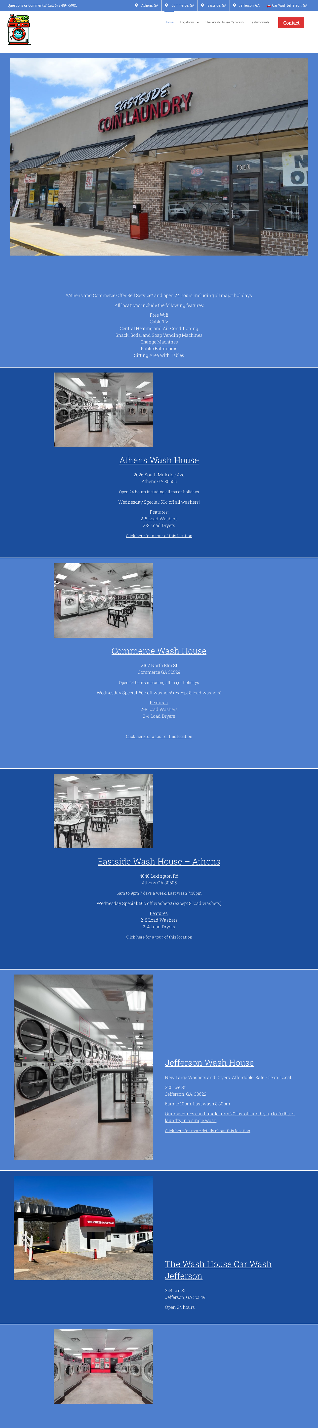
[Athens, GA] (146, 5)
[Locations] (189, 22)
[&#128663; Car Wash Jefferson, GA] (287, 5)
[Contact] (291, 22)
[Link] (19, 29)
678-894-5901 (66, 5)
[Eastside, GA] (214, 5)
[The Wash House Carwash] (224, 22)
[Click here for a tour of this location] (159, 535)
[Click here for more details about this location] (207, 1130)
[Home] (169, 22)
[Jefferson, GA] (246, 5)
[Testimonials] (259, 22)
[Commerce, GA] (180, 5)
